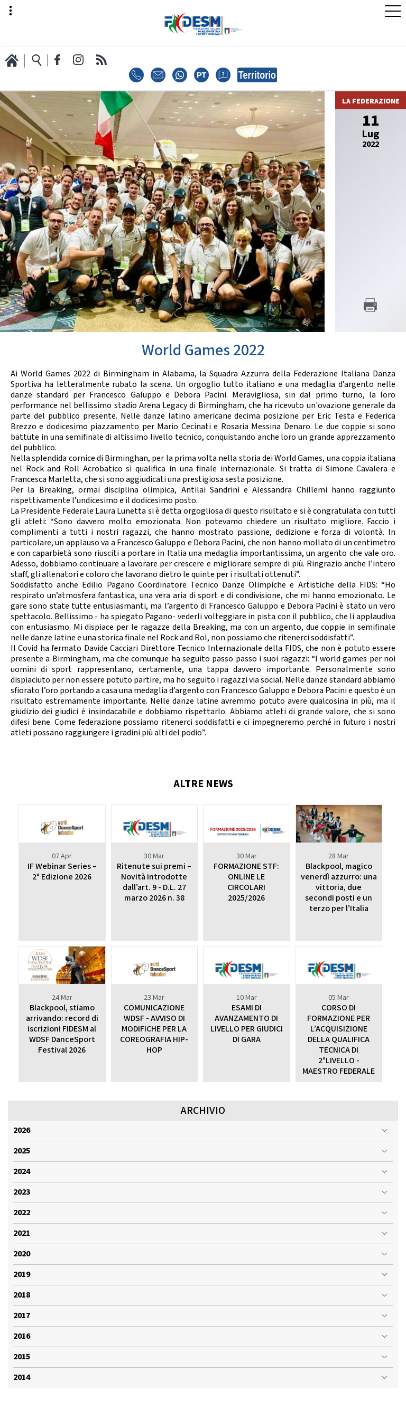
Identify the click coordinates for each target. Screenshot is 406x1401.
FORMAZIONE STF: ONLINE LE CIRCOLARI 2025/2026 (246, 882)
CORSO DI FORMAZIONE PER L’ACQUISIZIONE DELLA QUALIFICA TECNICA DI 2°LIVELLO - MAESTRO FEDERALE (338, 1039)
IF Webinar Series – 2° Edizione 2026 (62, 872)
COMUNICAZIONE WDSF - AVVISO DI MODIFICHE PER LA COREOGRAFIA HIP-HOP (154, 1029)
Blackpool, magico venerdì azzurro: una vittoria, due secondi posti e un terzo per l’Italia (339, 887)
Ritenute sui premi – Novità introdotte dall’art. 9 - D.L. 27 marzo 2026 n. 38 (154, 882)
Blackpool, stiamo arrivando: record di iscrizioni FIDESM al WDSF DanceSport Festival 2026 (62, 1029)
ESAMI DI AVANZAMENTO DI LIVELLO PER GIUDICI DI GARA (246, 1023)
